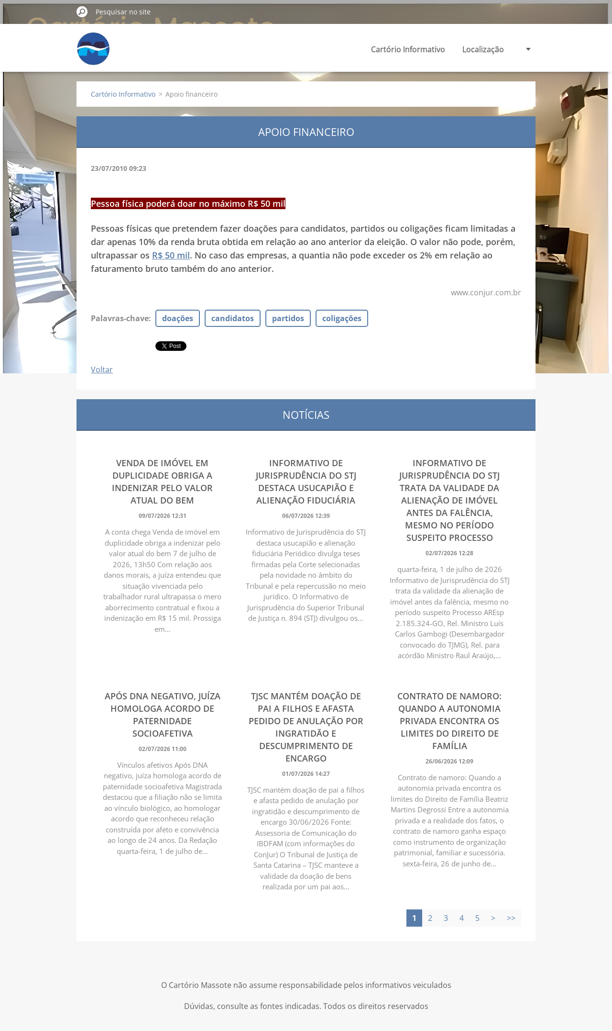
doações (177, 318)
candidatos (232, 318)
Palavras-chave (120, 318)
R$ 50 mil (171, 255)
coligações (341, 318)
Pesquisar (82, 11)
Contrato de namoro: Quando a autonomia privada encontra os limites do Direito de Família (449, 720)
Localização (483, 49)
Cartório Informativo (408, 49)
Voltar (102, 369)
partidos (288, 318)
